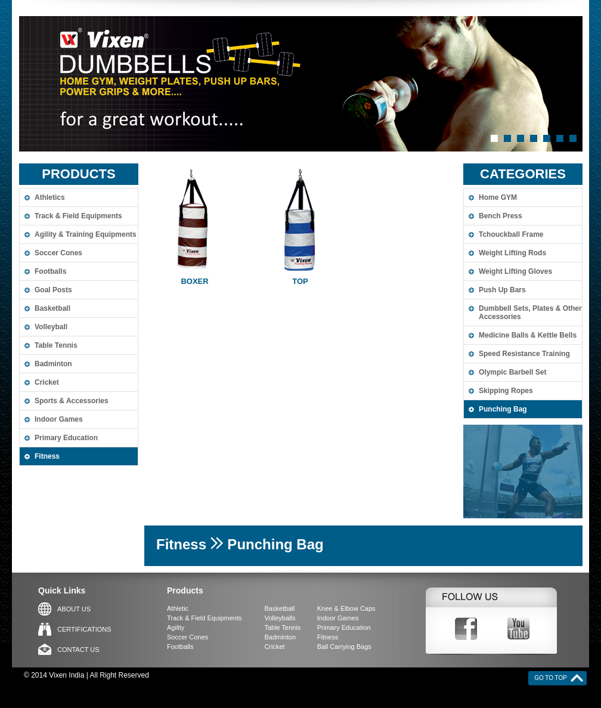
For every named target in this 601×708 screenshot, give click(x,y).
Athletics (50, 197)
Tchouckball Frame (511, 234)
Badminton (53, 364)
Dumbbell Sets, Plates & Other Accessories (530, 312)
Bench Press (500, 216)
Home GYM (498, 197)
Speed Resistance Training (524, 354)
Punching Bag (503, 409)
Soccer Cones (58, 253)
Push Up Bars (502, 290)
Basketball (52, 308)
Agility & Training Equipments (86, 234)
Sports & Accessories (72, 401)
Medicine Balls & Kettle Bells (528, 335)
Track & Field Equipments (78, 216)
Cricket (47, 382)
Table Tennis (56, 345)
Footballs (50, 271)
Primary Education (66, 438)
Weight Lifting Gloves (515, 271)
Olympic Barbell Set (512, 372)
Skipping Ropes (506, 391)
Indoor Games (59, 419)
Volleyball (51, 327)
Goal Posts (53, 290)
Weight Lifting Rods (512, 253)
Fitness (47, 456)
